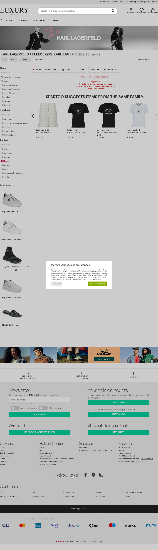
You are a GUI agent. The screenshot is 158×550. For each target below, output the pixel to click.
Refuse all (57, 284)
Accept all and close (97, 284)
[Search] (113, 11)
